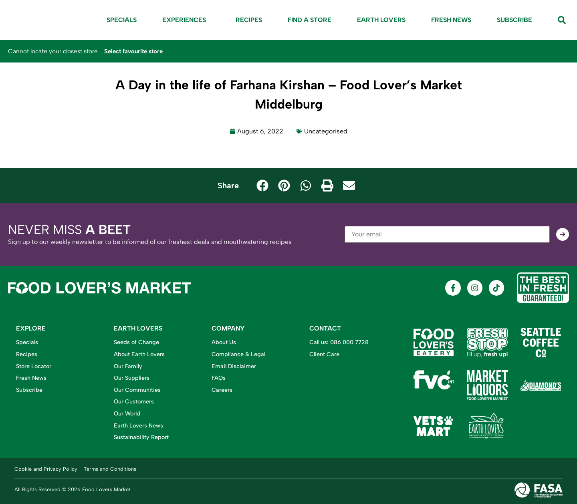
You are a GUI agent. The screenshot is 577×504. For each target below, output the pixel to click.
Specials (122, 20)
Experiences (186, 20)
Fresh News (451, 20)
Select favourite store (135, 51)
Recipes (249, 20)
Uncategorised (325, 131)
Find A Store (309, 20)
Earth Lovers (381, 20)
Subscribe (514, 20)
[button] (262, 185)
